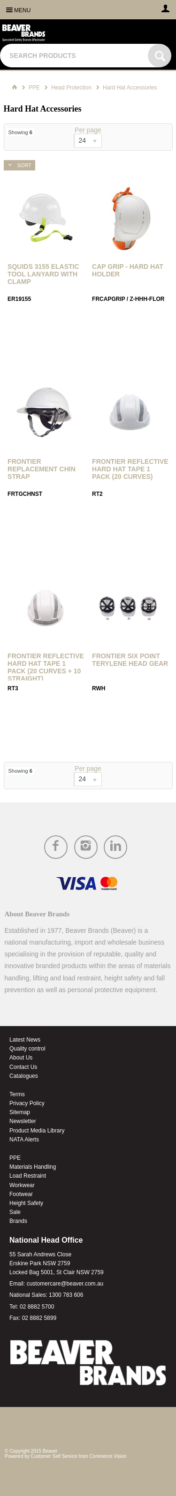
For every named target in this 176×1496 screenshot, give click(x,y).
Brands (18, 1221)
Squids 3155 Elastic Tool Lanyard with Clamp (43, 274)
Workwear (22, 1185)
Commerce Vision (108, 1456)
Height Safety (26, 1203)
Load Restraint (27, 1176)
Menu (22, 10)
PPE (15, 1158)
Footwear (21, 1194)
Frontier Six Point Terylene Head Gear (130, 659)
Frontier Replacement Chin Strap (42, 469)
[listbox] (88, 141)
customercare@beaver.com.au (65, 1283)
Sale (15, 1212)
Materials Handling (32, 1167)
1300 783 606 (66, 1295)
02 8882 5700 (37, 1306)
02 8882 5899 (39, 1318)
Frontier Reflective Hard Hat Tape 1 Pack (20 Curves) (130, 469)
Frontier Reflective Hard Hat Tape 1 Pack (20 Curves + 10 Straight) (46, 667)
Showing (20, 132)
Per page (88, 130)
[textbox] (75, 55)
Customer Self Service (54, 1456)
